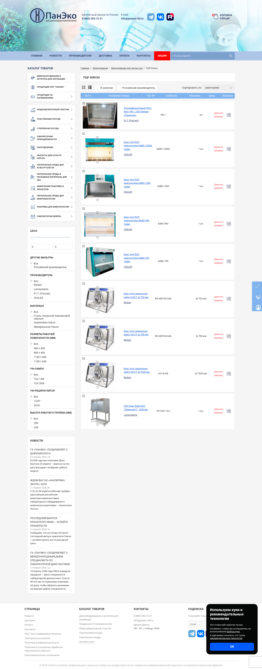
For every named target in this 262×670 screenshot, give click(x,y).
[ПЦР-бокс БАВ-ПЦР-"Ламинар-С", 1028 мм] (88, 278)
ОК (232, 646)
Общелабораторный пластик (95, 628)
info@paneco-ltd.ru (132, 18)
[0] (39, 247)
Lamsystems (107, 282)
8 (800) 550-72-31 (92, 18)
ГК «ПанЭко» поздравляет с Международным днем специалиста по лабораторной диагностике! (50, 558)
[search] (203, 55)
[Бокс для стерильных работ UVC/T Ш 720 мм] (88, 215)
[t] (150, 17)
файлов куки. (233, 631)
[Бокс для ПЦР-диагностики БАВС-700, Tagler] (88, 194)
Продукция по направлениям (95, 624)
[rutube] (170, 17)
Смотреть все (86, 641)
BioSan (104, 219)
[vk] (160, 17)
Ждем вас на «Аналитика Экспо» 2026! (47, 482)
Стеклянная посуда (90, 637)
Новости (36, 440)
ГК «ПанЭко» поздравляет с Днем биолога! (49, 451)
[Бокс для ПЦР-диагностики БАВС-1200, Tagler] (88, 152)
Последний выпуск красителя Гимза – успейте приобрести (49, 522)
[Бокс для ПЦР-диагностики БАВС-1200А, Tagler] (88, 131)
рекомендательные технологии (226, 638)
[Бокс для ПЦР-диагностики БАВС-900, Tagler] (88, 173)
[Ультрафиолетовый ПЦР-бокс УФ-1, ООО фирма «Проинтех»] (88, 110)
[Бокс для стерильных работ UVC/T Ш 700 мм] (88, 236)
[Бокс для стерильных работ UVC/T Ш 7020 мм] (88, 257)
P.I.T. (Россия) (108, 114)
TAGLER (105, 135)
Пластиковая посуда (90, 632)
